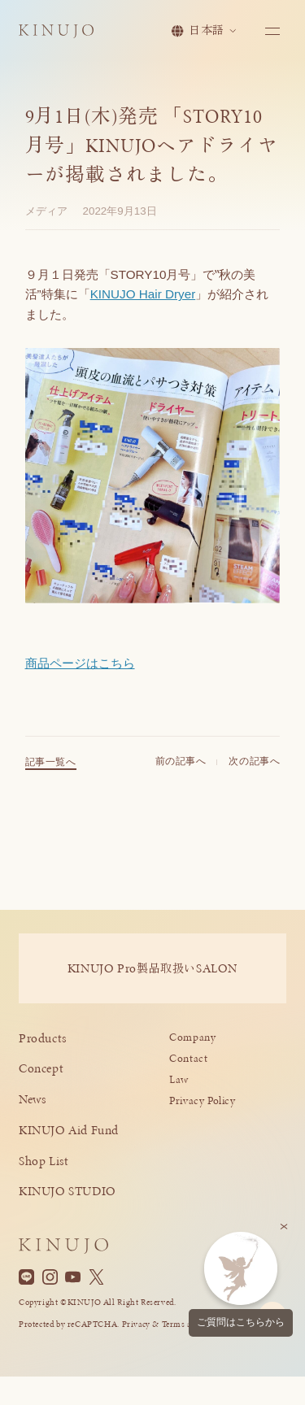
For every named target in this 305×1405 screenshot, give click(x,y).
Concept (41, 1068)
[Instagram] (50, 1277)
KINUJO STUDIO (67, 1190)
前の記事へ (181, 768)
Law (179, 1079)
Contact (188, 1058)
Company (192, 1037)
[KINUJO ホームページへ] (62, 34)
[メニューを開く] (271, 33)
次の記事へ (254, 768)
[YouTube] (73, 1277)
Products (43, 1037)
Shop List (44, 1160)
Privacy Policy (202, 1100)
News (32, 1098)
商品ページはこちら (80, 663)
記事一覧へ (50, 769)
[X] (96, 1277)
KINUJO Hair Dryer (143, 294)
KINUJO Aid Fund (69, 1129)
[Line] (26, 1277)
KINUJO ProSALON (152, 968)
